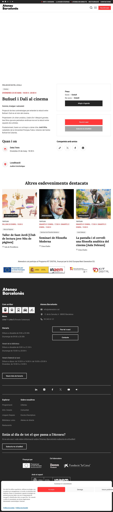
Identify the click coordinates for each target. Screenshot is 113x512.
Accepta (51, 489)
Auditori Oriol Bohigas (17, 166)
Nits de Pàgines (8, 229)
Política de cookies (8, 508)
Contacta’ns (106, 2)
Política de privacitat (22, 508)
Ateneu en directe (79, 2)
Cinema (6, 89)
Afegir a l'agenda (84, 103)
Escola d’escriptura (28, 415)
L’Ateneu (24, 405)
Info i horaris (47, 2)
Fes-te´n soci (65, 330)
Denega (80, 489)
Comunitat (25, 410)
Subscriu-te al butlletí (83, 129)
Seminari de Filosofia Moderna (49, 232)
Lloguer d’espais (63, 2)
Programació (7, 405)
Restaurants (7, 425)
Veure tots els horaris (14, 376)
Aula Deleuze (81, 232)
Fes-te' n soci (83, 122)
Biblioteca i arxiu (8, 420)
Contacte (65, 337)
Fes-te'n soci (104, 8)
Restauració (94, 2)
